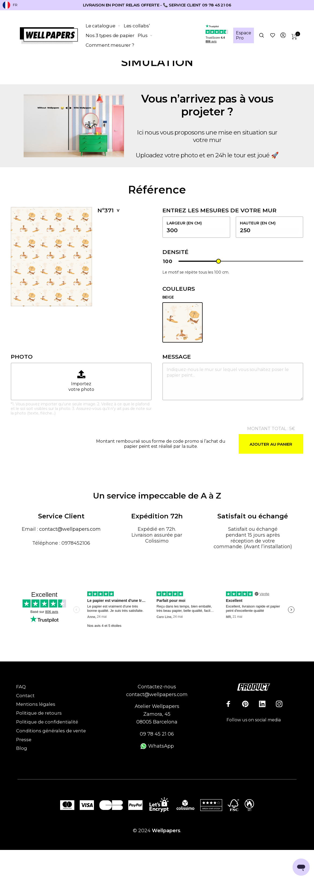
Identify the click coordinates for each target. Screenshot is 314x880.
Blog (21, 748)
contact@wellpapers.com (70, 529)
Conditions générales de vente (51, 730)
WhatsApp (157, 746)
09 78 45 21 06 (157, 734)
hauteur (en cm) (269, 227)
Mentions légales (35, 704)
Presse (23, 739)
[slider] (218, 261)
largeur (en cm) (196, 227)
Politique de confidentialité (47, 722)
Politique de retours (39, 713)
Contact (25, 695)
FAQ (21, 686)
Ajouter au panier (271, 444)
